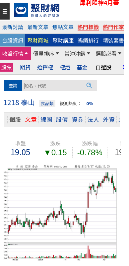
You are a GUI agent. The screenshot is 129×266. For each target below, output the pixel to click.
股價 (62, 119)
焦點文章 (63, 27)
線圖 (46, 119)
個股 (15, 119)
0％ (89, 103)
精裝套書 (113, 40)
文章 (31, 119)
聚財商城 (37, 40)
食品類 (47, 103)
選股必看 (106, 53)
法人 (93, 119)
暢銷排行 (88, 40)
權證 (65, 67)
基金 (82, 67)
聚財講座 (63, 40)
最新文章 (37, 27)
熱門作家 (113, 27)
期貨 (25, 67)
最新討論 (12, 27)
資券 (78, 119)
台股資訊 (12, 40)
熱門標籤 (88, 27)
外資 (109, 119)
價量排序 (43, 53)
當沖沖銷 (75, 53)
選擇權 (45, 67)
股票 (6, 67)
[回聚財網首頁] (67, 10)
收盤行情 (12, 53)
